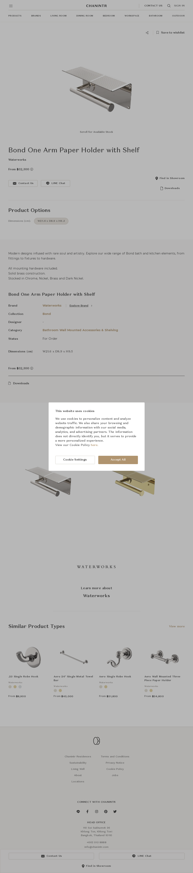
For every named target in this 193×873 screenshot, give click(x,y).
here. (94, 445)
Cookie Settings (75, 459)
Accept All (118, 459)
